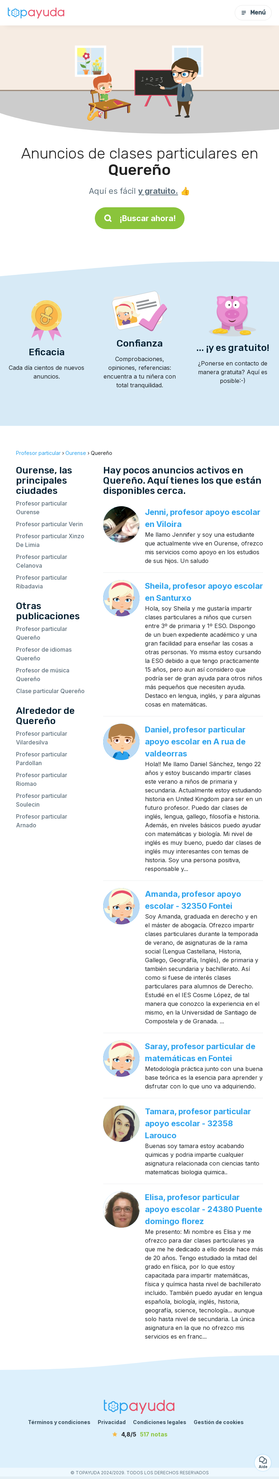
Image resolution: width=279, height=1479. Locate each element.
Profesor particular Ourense (41, 508)
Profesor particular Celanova (41, 561)
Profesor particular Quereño (41, 633)
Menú (253, 12)
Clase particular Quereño (50, 691)
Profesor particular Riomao (41, 779)
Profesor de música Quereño (42, 675)
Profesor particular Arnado (41, 821)
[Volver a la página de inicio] (36, 13)
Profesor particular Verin (49, 524)
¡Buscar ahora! (140, 218)
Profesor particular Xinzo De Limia (50, 540)
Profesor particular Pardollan (41, 759)
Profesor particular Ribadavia (41, 582)
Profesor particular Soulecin (41, 800)
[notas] (139, 1434)
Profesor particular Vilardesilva (41, 738)
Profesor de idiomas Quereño (44, 654)
